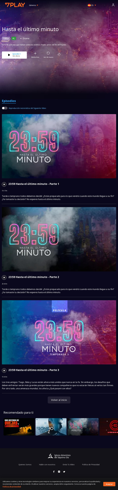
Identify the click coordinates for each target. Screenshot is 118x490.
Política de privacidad (12, 486)
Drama (26, 38)
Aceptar (109, 484)
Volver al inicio (59, 399)
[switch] (4, 108)
